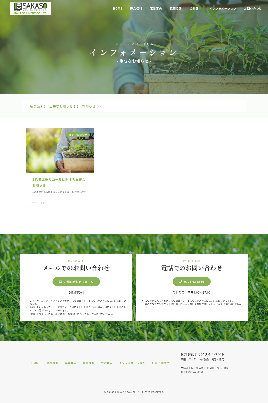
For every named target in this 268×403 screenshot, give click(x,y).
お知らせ (88, 106)
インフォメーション (222, 8)
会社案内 (195, 8)
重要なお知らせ (61, 106)
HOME (117, 8)
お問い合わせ (253, 8)
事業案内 (156, 8)
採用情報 (176, 8)
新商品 (35, 106)
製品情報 (136, 8)
